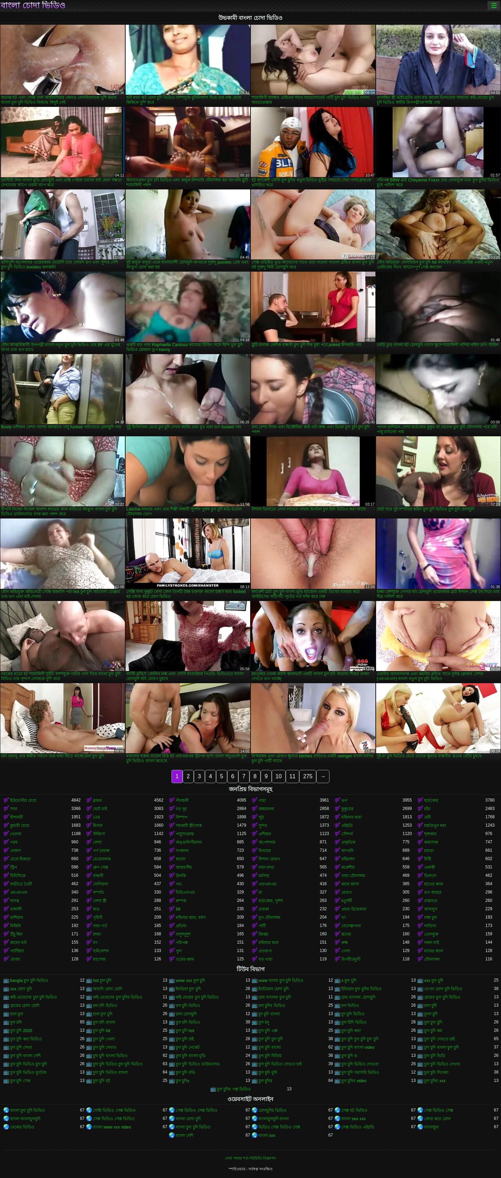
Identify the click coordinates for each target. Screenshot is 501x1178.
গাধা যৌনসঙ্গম (353, 875)
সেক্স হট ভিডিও (354, 1110)
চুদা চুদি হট (101, 1080)
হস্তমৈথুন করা (435, 825)
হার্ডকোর (431, 800)
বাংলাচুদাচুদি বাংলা (274, 1118)
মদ (95, 942)
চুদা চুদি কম (433, 1030)
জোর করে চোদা (437, 1118)
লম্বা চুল (430, 917)
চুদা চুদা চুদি (433, 1022)
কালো (180, 859)
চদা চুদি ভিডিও (188, 1005)
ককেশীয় (348, 867)
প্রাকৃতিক (348, 842)
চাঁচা (427, 808)
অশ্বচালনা (266, 808)
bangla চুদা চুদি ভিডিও (29, 980)
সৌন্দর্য (347, 834)
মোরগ (346, 892)
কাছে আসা (350, 884)
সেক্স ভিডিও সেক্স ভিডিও (196, 1110)
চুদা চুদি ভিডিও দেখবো (360, 1064)
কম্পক (181, 900)
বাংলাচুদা (431, 1127)
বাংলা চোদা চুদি (188, 1118)
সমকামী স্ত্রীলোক (189, 825)
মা (260, 892)
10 (279, 776)
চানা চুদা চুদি (102, 1014)
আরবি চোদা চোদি (107, 988)
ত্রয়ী (427, 817)
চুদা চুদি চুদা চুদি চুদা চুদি (360, 1039)
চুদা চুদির (265, 1080)
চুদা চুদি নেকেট (188, 1047)
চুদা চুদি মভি (185, 1072)
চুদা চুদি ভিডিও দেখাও (442, 1064)
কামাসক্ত (431, 842)
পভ (179, 884)
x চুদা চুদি (348, 980)
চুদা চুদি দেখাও (105, 1047)
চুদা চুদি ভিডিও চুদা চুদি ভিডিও (118, 1064)
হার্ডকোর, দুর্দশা (271, 900)
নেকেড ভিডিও (22, 1127)
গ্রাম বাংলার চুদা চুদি (275, 997)
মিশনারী (16, 817)
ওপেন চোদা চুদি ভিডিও (443, 988)
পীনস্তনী (182, 800)
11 (292, 776)
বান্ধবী (98, 875)
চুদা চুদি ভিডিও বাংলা (110, 1072)
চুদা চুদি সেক (20, 1080)
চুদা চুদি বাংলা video (358, 1047)
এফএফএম (268, 884)
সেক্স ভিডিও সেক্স (438, 1110)
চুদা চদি (16, 1022)
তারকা (264, 909)
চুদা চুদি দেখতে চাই (439, 1039)
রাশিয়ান (16, 917)
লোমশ (15, 850)
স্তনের (346, 934)
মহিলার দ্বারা (351, 817)
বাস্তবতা (430, 900)
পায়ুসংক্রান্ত (185, 834)
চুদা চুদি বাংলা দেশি (25, 1055)
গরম (14, 842)
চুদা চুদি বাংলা (270, 1047)
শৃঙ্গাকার (430, 834)
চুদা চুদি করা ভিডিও (26, 1039)
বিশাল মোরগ (269, 859)
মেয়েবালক (102, 859)
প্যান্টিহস (17, 951)
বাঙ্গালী (16, 909)
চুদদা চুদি (431, 1014)
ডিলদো (430, 875)
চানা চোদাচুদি (186, 1014)
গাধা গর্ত (100, 925)
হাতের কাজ (433, 884)
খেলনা (15, 834)
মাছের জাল (433, 951)
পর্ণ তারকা (101, 850)
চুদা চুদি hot (185, 1030)
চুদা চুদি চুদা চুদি (271, 1039)
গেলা (345, 951)
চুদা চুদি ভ (349, 1055)
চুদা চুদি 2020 (21, 1030)
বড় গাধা (265, 959)
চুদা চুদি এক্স (268, 1030)
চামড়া (429, 850)
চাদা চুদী (430, 1005)
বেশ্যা (97, 842)
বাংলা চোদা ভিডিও (33, 5)
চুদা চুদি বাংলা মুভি (191, 1055)
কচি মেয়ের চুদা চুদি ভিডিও (197, 997)
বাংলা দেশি (184, 1135)
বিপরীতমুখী (350, 959)
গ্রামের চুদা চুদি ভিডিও (442, 997)
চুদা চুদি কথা (351, 1030)
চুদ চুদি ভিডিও (353, 1014)
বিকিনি (15, 925)
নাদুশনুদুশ (183, 934)
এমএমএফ (18, 892)
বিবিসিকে (17, 875)
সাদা (13, 808)
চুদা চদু (264, 1022)
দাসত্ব (14, 900)
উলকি (181, 875)
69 (178, 909)
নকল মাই (431, 942)
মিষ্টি (427, 859)
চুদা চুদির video (353, 1080)
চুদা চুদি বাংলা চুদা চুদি (441, 1047)
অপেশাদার (267, 842)
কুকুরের (347, 808)
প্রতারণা (265, 951)
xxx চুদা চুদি (433, 980)
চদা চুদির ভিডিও (272, 1005)
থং (343, 917)
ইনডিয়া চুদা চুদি (188, 988)
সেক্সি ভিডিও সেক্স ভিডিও (114, 1110)
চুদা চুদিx (182, 1080)
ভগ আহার (433, 892)
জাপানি (347, 850)
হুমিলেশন (101, 951)
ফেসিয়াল (100, 884)
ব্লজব (97, 800)
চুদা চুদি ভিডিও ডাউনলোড (198, 1064)
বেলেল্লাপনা (351, 925)
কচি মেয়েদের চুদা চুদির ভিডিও (117, 997)
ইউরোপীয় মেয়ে (23, 800)
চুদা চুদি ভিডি (434, 1055)
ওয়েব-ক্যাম (185, 959)
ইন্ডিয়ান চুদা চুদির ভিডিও (361, 988)
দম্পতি (98, 892)
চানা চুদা (16, 1014)
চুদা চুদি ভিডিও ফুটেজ (28, 1072)
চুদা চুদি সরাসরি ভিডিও (360, 1072)
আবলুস (430, 909)
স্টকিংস (99, 834)
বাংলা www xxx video (112, 1127)
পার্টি (262, 925)
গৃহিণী (97, 917)
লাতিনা (430, 925)
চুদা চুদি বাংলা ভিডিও (110, 1055)
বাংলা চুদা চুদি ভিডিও (27, 1110)
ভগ (344, 800)
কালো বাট (18, 942)
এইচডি (347, 825)
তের (96, 817)
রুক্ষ (344, 942)
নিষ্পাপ (182, 817)
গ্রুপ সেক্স (100, 867)
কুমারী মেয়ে (19, 825)
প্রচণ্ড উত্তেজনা (353, 909)
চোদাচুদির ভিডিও (273, 1110)
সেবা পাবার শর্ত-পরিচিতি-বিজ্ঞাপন (250, 1158)
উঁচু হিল (16, 934)
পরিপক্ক (182, 942)
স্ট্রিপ (13, 867)
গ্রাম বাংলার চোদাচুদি (358, 997)
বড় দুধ (181, 808)
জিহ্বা (263, 934)
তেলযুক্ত (431, 934)
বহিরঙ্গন (348, 859)
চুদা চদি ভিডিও (188, 1022)
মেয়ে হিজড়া (20, 859)
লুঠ (261, 817)
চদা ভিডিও (350, 1005)
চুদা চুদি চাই (185, 1039)
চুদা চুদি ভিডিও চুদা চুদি (28, 1064)
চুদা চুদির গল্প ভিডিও (234, 1089)
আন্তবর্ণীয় (184, 867)
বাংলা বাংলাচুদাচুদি (25, 1118)
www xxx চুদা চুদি (190, 980)
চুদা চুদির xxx (435, 1080)
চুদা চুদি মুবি (268, 1072)
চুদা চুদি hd (101, 1030)
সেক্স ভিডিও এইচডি (357, 1127)
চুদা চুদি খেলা (103, 1039)
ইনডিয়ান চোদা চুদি (274, 988)
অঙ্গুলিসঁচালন (189, 842)
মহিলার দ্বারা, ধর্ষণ (191, 917)
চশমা (97, 934)
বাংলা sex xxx (353, 1118)
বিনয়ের (265, 850)
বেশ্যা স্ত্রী (99, 900)
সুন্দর (263, 825)
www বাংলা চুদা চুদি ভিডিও (281, 980)
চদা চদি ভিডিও (105, 1005)
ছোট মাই (100, 808)
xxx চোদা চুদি (21, 988)
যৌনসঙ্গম (432, 959)
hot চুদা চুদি (102, 980)
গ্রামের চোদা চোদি (24, 1005)
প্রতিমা (181, 925)
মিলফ (98, 825)
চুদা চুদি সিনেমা (436, 1072)
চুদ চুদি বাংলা (269, 1014)
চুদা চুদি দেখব (21, 1047)
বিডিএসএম (185, 892)
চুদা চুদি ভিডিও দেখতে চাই (280, 1064)
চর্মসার (264, 875)
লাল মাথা (266, 867)
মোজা (15, 959)
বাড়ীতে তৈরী (21, 884)
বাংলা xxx (267, 1135)
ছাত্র (96, 909)
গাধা (262, 800)
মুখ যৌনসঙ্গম (269, 917)
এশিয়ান (265, 834)
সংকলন (182, 850)
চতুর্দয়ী (346, 900)
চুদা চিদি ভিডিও (354, 1022)
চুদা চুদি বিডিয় (270, 1055)
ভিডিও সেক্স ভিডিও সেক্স (279, 1127)
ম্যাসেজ (99, 959)
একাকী (429, 867)
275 (307, 776)
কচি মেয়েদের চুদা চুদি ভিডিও (33, 997)
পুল (179, 951)
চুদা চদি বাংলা (104, 1022)
